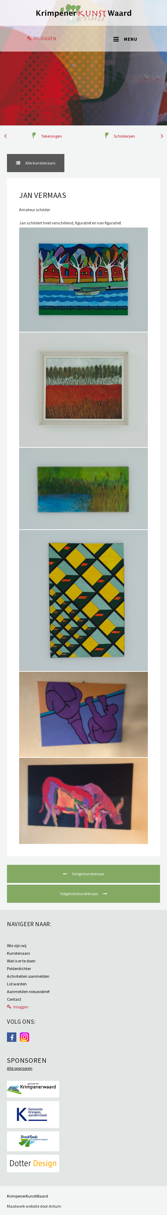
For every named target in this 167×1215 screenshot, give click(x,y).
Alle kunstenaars (40, 163)
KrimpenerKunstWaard (27, 1196)
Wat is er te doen (21, 960)
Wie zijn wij (16, 945)
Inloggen (45, 38)
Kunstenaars (18, 953)
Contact (14, 999)
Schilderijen (124, 136)
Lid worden (17, 983)
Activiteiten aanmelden (28, 976)
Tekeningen (51, 136)
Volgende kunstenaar (79, 893)
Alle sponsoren (19, 1068)
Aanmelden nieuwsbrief (28, 991)
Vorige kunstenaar (87, 873)
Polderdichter (19, 968)
